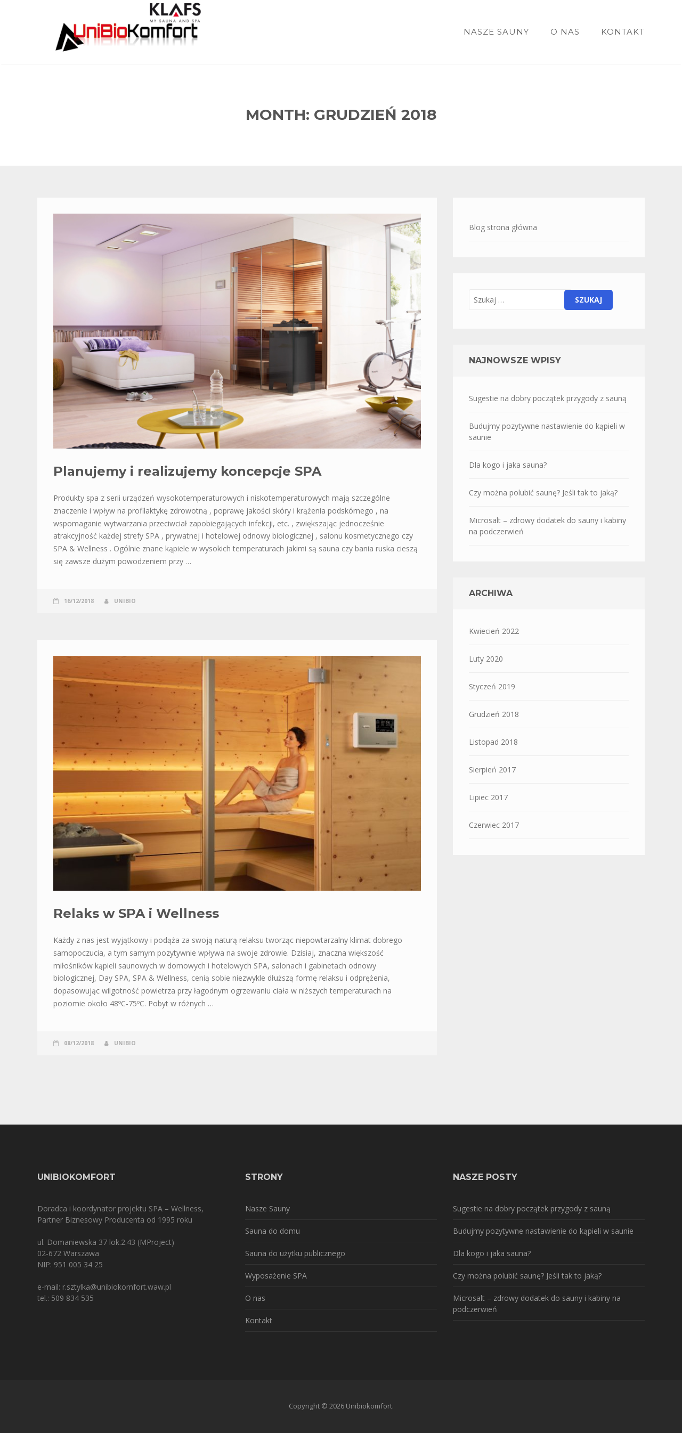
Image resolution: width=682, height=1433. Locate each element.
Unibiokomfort (369, 1406)
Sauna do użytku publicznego (295, 1253)
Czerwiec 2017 (494, 825)
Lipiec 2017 (488, 797)
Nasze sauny (496, 32)
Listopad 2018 (493, 742)
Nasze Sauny (267, 1208)
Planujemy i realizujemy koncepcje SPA (187, 471)
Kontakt (623, 32)
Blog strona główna (503, 227)
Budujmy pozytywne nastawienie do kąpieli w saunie (547, 431)
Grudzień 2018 (494, 714)
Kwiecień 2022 (494, 631)
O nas (565, 32)
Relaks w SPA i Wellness (136, 913)
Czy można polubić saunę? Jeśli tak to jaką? (543, 492)
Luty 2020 (486, 659)
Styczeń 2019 (492, 686)
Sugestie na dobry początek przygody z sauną (548, 398)
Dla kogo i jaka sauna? (508, 465)
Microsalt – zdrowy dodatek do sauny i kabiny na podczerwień (547, 525)
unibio (125, 601)
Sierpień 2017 (492, 769)
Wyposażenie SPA (276, 1276)
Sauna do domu (272, 1231)
